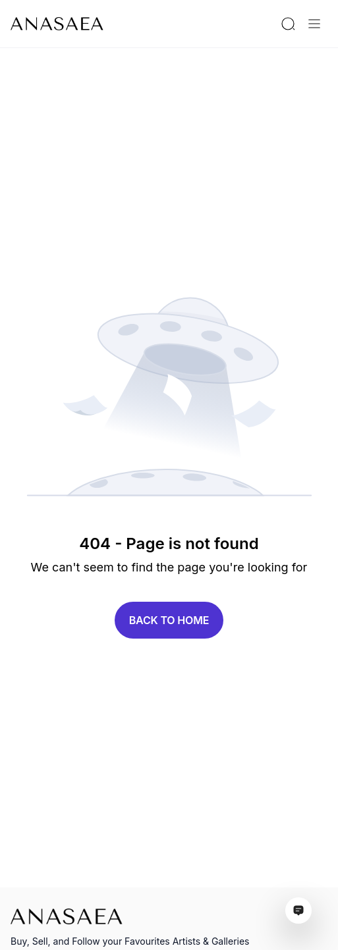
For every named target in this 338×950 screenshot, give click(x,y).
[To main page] (57, 23)
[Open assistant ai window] (298, 910)
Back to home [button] (169, 620)
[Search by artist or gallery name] (288, 24)
